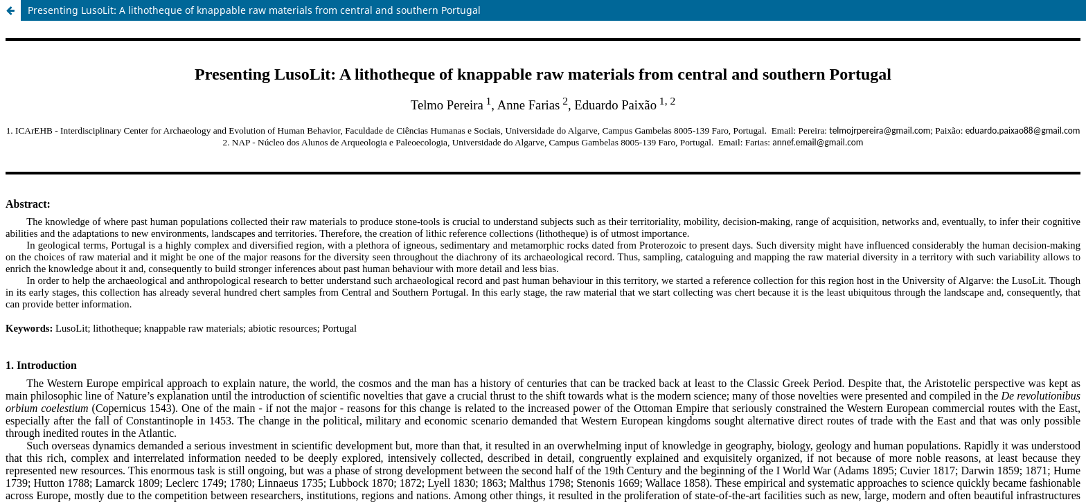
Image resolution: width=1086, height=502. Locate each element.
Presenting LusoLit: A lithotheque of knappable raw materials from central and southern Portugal (254, 10)
